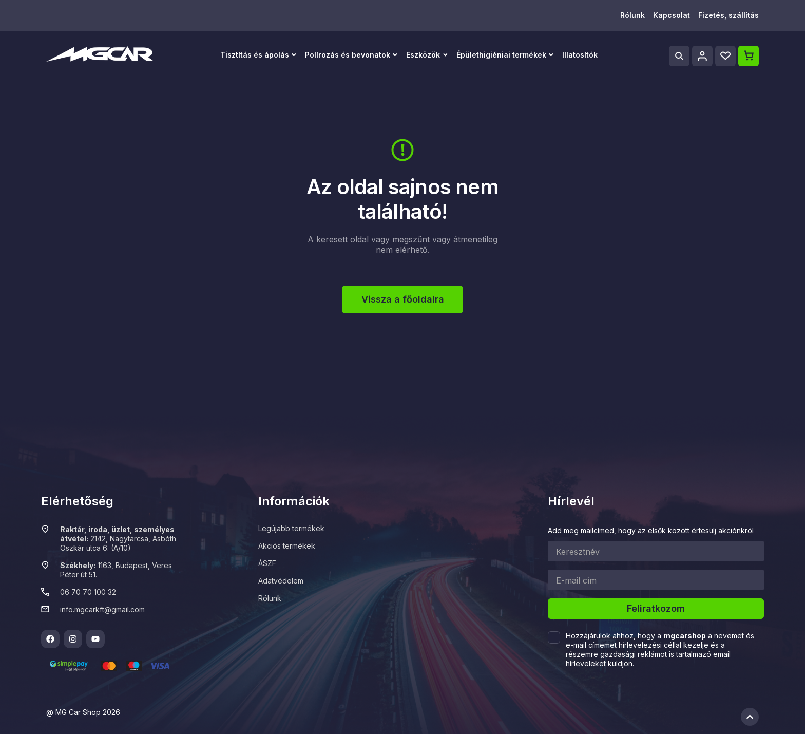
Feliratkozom (656, 608)
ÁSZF (267, 563)
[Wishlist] (725, 56)
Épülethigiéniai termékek (501, 54)
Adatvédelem (280, 580)
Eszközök (423, 54)
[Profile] (702, 56)
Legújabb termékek (291, 528)
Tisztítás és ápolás (254, 54)
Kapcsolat (671, 15)
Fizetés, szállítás (728, 15)
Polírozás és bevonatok (347, 54)
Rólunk (632, 15)
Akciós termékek (286, 545)
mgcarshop (684, 635)
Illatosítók (580, 54)
